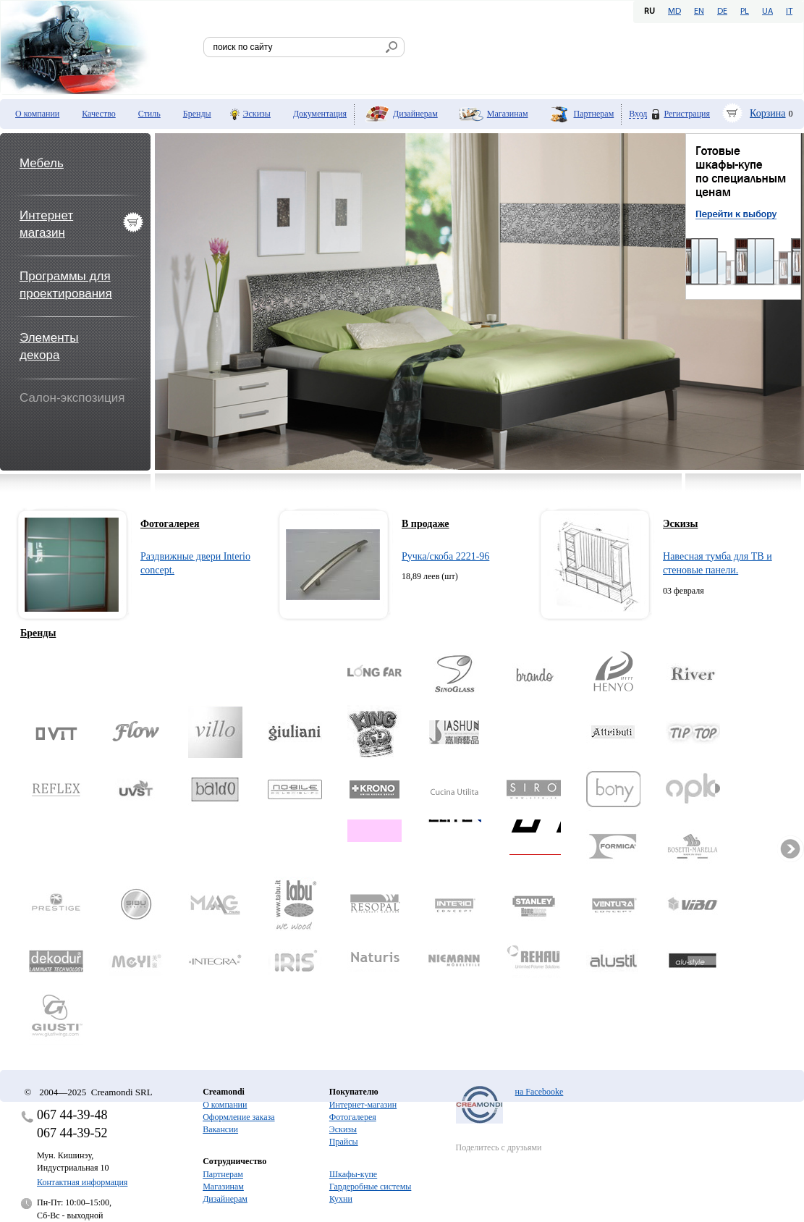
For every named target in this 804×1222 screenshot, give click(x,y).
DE (722, 11)
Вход (638, 114)
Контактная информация (82, 1182)
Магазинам (507, 114)
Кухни (340, 1199)
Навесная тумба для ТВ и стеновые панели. (717, 563)
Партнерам (594, 114)
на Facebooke (539, 1092)
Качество (99, 114)
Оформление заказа (238, 1117)
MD (674, 11)
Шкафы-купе (353, 1174)
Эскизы (257, 114)
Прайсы (343, 1142)
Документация (320, 114)
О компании (37, 114)
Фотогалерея (170, 523)
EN (699, 11)
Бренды (197, 114)
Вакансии (220, 1129)
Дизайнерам (415, 114)
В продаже (425, 523)
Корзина (768, 113)
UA (767, 11)
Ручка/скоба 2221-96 (445, 556)
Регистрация (687, 114)
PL (744, 11)
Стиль (149, 114)
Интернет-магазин (363, 1105)
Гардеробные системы (370, 1186)
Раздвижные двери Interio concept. (195, 563)
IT (789, 11)
